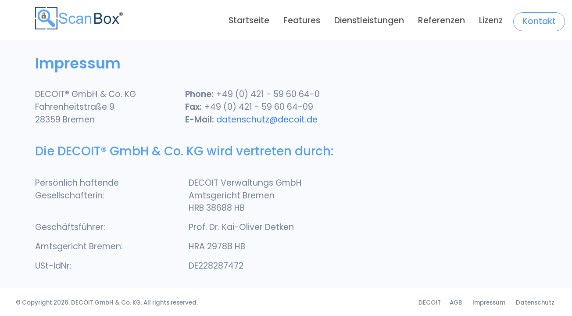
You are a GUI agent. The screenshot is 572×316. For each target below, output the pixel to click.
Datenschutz (535, 302)
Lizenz (491, 20)
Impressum (488, 302)
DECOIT (82, 302)
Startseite (249, 20)
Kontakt (539, 21)
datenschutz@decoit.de (267, 120)
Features (301, 20)
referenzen (441, 20)
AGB (456, 302)
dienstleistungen (369, 20)
